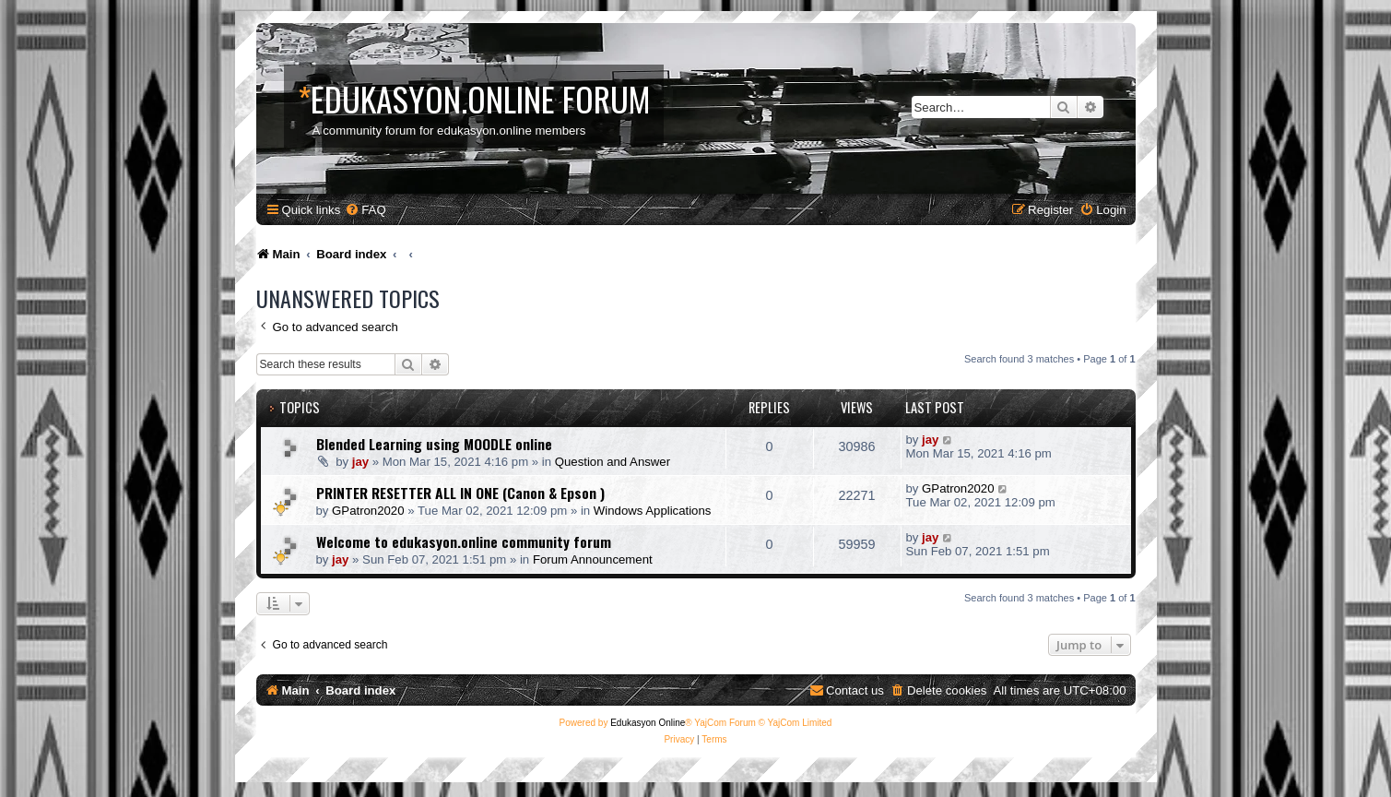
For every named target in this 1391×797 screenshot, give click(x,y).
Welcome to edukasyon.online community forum (463, 541)
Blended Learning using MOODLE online (434, 444)
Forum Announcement (593, 559)
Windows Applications (653, 510)
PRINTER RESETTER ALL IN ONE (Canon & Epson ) (460, 493)
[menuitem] (365, 209)
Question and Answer (612, 462)
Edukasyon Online (647, 723)
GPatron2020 (368, 510)
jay (360, 462)
